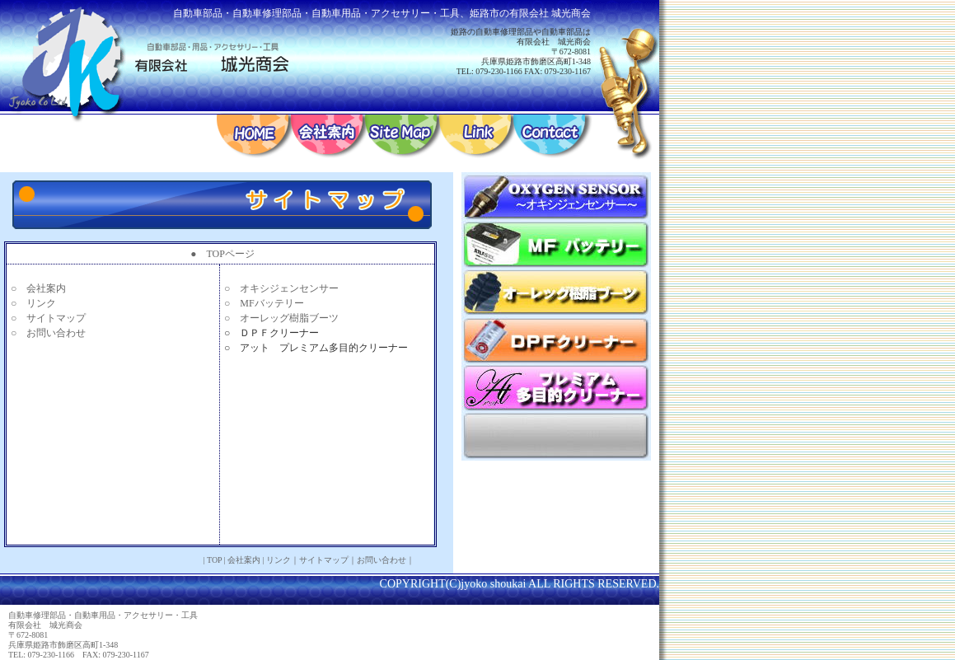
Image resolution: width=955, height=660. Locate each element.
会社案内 (243, 559)
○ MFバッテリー (264, 303)
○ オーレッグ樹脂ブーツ (281, 318)
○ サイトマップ (48, 318)
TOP (214, 559)
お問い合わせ (381, 559)
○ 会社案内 (38, 288)
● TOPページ (222, 254)
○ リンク (33, 303)
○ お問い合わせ (48, 333)
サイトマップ (324, 559)
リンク (278, 559)
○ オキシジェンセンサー (281, 288)
